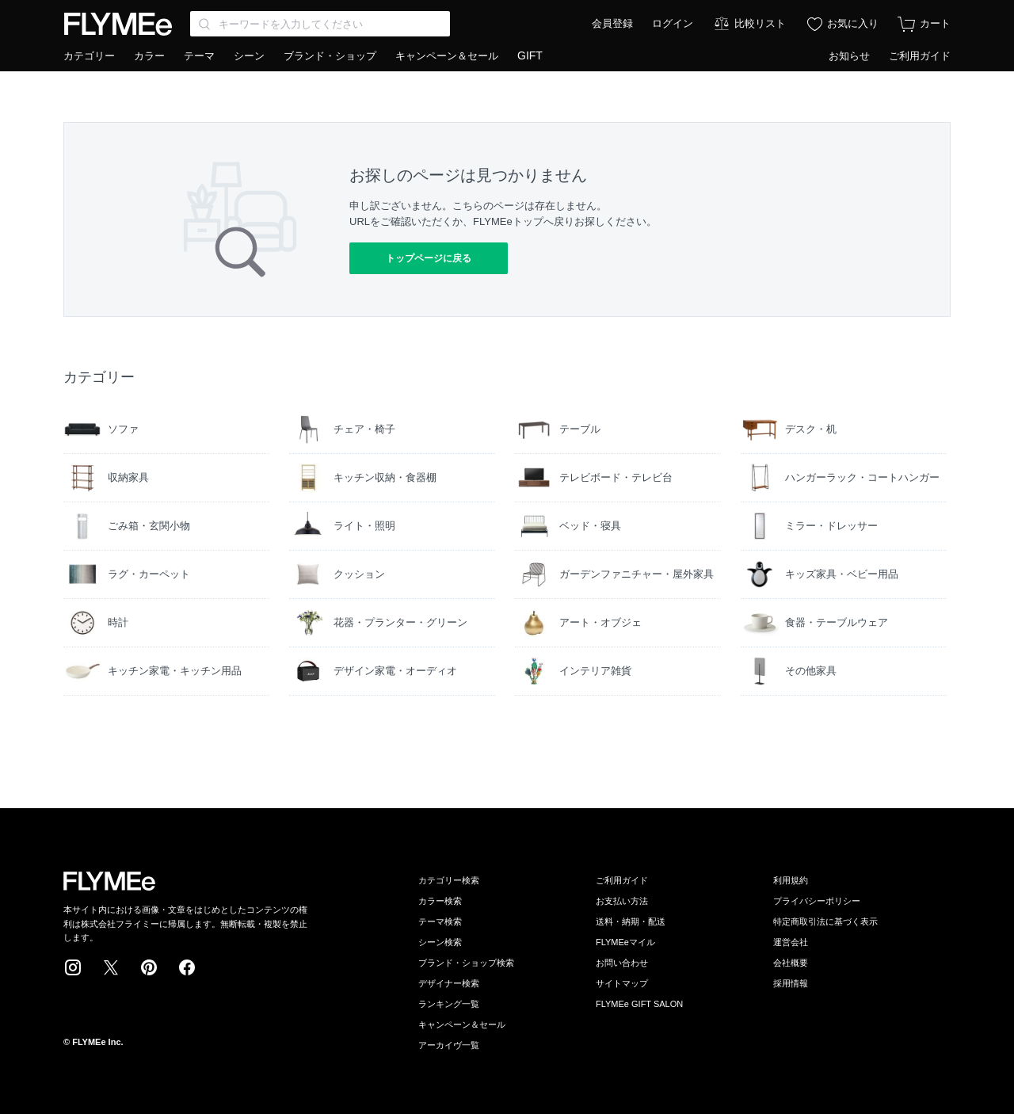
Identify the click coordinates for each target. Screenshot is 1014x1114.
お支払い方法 (622, 901)
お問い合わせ (622, 962)
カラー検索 (440, 901)
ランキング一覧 (448, 1004)
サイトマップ (622, 983)
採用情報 (790, 983)
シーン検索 (440, 942)
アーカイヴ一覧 (448, 1045)
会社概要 (790, 962)
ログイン (672, 23)
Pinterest (148, 967)
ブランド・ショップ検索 (466, 962)
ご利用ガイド (920, 56)
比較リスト (760, 23)
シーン (249, 56)
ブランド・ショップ (330, 56)
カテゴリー (89, 56)
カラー (149, 56)
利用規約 (790, 880)
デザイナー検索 (448, 983)
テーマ (199, 56)
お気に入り (853, 23)
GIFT (530, 55)
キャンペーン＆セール (446, 56)
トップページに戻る (428, 258)
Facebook (186, 967)
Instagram (72, 967)
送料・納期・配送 (630, 921)
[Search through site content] (320, 23)
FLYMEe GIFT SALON (639, 1004)
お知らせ (849, 56)
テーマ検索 (440, 921)
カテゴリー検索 (448, 880)
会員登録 (612, 23)
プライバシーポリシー (816, 901)
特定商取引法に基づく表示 (825, 921)
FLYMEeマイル (625, 942)
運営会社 (790, 942)
